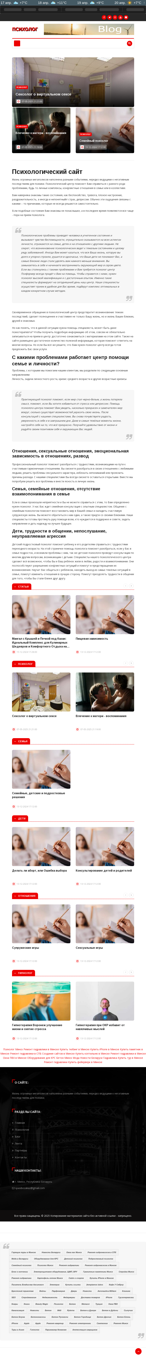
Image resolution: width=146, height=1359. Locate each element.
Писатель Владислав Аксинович (28, 1285)
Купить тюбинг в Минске (75, 1049)
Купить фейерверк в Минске (85, 1062)
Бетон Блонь (123, 1317)
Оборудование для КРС (41, 1057)
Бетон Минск (64, 1057)
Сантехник (102, 1323)
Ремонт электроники (80, 1323)
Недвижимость (49, 1297)
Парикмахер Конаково (56, 1330)
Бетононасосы (38, 1317)
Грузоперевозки (126, 1297)
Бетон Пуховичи (60, 1317)
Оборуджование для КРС (46, 1259)
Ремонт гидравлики (55, 1062)
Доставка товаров (90, 1297)
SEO (14, 1297)
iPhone (109, 1297)
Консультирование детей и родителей (104, 870)
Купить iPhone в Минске (104, 1049)
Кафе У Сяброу (116, 1285)
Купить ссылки (73, 1285)
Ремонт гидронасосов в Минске (101, 1265)
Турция (98, 1304)
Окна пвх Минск (74, 1252)
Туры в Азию (18, 1330)
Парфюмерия (58, 1291)
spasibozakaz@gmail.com (30, 1188)
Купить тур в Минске (130, 1057)
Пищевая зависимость (92, 638)
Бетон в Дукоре (88, 1310)
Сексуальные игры (89, 947)
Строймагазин (29, 1297)
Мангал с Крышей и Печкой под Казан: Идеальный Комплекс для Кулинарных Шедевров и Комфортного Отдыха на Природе (39, 643)
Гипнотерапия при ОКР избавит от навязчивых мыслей (100, 1027)
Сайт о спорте (76, 1278)
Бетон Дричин (104, 1317)
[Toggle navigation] (17, 43)
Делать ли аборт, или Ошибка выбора (39, 870)
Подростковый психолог (100, 1259)
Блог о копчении (20, 1272)
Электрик (54, 1285)
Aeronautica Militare (107, 1291)
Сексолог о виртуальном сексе (43, 94)
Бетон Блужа (18, 1317)
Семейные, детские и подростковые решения (38, 795)
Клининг (126, 1291)
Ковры (15, 1304)
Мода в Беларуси (20, 1259)
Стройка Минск (126, 1272)
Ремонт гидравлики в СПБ (25, 1053)
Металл (86, 1304)
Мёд (59, 1310)
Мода (76, 1057)
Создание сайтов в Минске (58, 1053)
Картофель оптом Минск (50, 1278)
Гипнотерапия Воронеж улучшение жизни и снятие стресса (37, 1027)
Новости (87, 1291)
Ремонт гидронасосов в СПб (102, 1252)
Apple (26, 1323)
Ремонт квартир (55, 1323)
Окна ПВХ (113, 1304)
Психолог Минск (13, 1049)
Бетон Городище (82, 1317)
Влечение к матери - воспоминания (41, 132)
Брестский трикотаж (22, 1291)
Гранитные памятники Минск (98, 1272)
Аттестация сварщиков (84, 1330)
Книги (27, 1304)
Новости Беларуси (91, 1057)
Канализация (18, 1310)
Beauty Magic (41, 1304)
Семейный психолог (93, 140)
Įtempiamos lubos (95, 1285)
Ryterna (70, 1310)
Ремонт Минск (121, 1323)
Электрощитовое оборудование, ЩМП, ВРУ (55, 1272)
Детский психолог (73, 1259)
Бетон (72, 1304)
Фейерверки (69, 1297)
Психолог (21, 87)
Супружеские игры (25, 947)
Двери (74, 1291)
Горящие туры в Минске (24, 1252)
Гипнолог (34, 1330)
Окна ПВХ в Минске (15, 1057)
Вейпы (42, 1291)
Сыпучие (128, 1310)
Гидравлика (110, 1057)
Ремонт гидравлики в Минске (41, 1049)
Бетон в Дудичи (110, 1310)
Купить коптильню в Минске (92, 1053)
